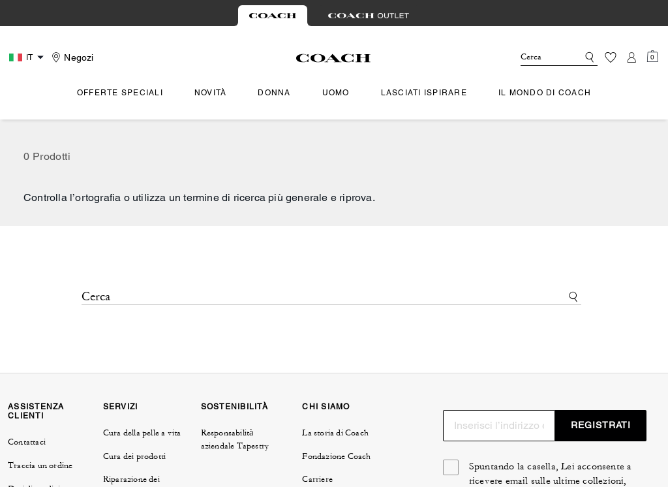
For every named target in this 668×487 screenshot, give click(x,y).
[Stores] (70, 57)
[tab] (272, 15)
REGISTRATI (601, 425)
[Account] (631, 57)
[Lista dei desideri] (610, 57)
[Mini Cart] (652, 57)
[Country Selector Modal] (28, 57)
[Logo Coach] (333, 58)
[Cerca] (539, 57)
